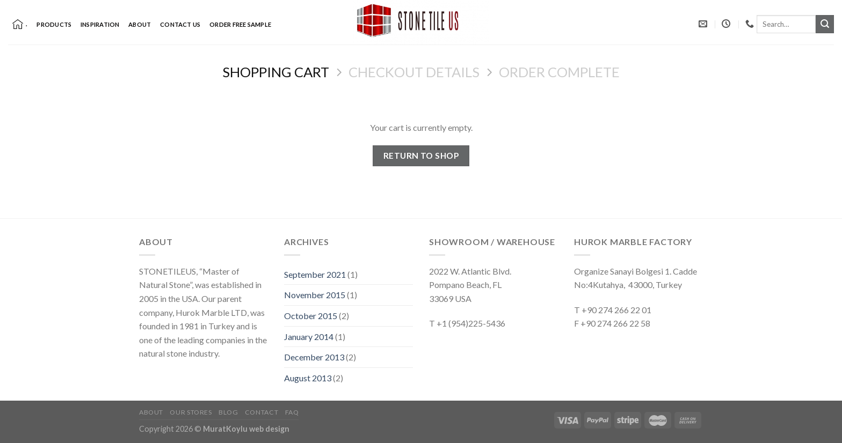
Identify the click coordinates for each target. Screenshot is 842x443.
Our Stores (191, 412)
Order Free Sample (240, 24)
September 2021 (315, 274)
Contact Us (180, 24)
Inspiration (100, 24)
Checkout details (414, 72)
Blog (228, 412)
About (139, 24)
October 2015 (310, 316)
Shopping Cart (275, 72)
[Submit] (825, 24)
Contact (261, 412)
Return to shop (421, 155)
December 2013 (314, 357)
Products (54, 24)
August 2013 (307, 378)
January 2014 (308, 336)
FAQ (292, 412)
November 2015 (314, 295)
